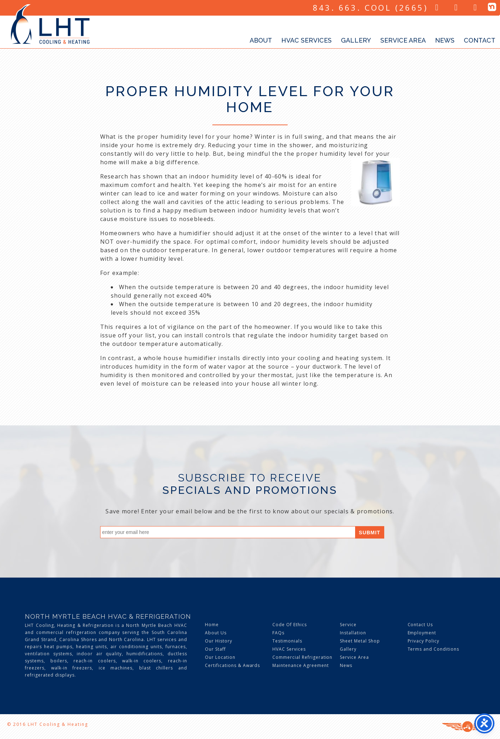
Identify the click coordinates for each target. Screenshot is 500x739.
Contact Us (420, 625)
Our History (218, 641)
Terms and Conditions (433, 649)
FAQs (278, 633)
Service (348, 625)
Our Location (220, 657)
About (261, 40)
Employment (422, 633)
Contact (479, 40)
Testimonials (287, 641)
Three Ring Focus (467, 726)
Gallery (356, 40)
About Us (216, 633)
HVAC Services (306, 40)
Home (212, 625)
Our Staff (215, 649)
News (445, 40)
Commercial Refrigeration (302, 657)
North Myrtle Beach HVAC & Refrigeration (108, 616)
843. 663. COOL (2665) (370, 7)
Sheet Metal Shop (360, 641)
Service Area (403, 40)
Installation (353, 633)
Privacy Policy (423, 641)
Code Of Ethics (289, 625)
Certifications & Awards (232, 665)
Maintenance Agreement (300, 665)
